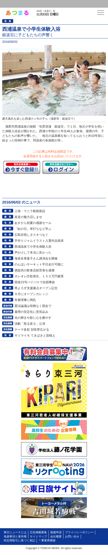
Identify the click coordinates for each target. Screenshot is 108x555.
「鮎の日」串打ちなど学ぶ (32, 229)
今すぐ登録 (21, 167)
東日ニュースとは (15, 532)
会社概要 (56, 536)
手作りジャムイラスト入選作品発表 (39, 240)
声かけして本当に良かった (32, 252)
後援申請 (56, 532)
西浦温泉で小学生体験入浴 (32, 246)
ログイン (12, 3)
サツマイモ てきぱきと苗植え (34, 335)
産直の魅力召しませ (28, 217)
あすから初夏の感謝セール (32, 223)
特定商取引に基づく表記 (19, 540)
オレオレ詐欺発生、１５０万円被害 (39, 276)
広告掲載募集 (38, 532)
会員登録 (33, 3)
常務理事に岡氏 (25, 300)
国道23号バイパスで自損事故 (34, 282)
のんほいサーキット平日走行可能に (39, 264)
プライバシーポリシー (79, 532)
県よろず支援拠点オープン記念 (36, 288)
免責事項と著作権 (15, 536)
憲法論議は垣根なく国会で (32, 306)
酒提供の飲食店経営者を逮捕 (34, 270)
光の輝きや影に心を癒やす (32, 317)
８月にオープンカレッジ (31, 294)
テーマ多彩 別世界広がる (31, 329)
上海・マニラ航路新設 (29, 211)
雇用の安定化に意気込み (31, 312)
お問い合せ (72, 536)
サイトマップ (38, 536)
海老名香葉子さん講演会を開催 (36, 258)
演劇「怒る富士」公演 (29, 323)
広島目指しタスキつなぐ (31, 234)
